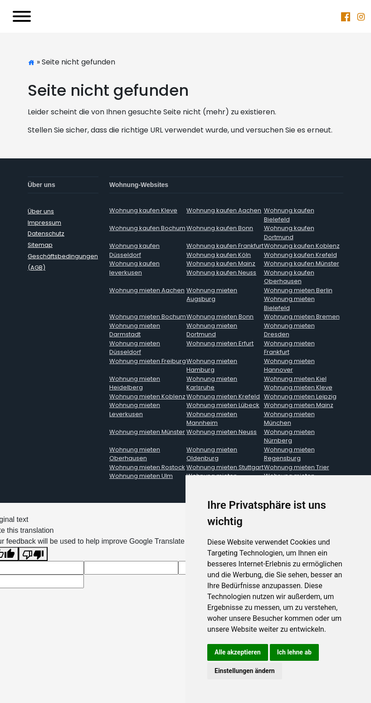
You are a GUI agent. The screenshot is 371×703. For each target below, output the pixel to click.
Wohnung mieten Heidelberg (134, 383)
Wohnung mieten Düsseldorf (134, 348)
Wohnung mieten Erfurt (220, 343)
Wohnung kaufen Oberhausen (289, 277)
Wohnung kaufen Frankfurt (225, 245)
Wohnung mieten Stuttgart (225, 467)
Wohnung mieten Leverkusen (134, 409)
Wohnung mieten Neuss (221, 432)
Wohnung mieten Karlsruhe (211, 383)
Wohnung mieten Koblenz (147, 396)
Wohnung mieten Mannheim (211, 419)
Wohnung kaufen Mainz (220, 263)
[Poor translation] (33, 554)
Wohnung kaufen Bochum (147, 228)
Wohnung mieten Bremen (302, 316)
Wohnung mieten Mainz (298, 405)
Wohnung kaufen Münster (301, 263)
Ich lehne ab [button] (294, 652)
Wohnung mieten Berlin (298, 290)
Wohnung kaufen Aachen (223, 210)
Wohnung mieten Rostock (147, 467)
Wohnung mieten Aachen (147, 290)
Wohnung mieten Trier (296, 467)
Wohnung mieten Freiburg (147, 361)
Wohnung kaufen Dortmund (289, 232)
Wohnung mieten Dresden (289, 330)
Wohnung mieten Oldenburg (211, 454)
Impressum (44, 222)
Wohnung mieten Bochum (147, 316)
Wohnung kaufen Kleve (143, 210)
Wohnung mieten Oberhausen (134, 454)
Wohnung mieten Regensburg (289, 454)
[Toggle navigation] (21, 16)
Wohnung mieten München (289, 419)
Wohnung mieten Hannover (289, 365)
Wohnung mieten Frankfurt (289, 348)
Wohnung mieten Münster (147, 432)
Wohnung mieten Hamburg (211, 365)
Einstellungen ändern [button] (245, 670)
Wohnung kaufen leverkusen (134, 268)
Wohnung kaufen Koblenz (302, 245)
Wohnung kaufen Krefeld (300, 255)
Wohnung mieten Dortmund (211, 330)
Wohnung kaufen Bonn (219, 228)
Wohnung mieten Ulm (141, 476)
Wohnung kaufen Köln (218, 255)
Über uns (41, 211)
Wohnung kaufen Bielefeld (289, 215)
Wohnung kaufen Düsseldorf (134, 250)
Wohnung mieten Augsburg (211, 295)
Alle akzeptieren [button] (238, 652)
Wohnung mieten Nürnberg (289, 436)
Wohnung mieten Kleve (298, 387)
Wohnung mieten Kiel (295, 378)
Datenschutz (46, 233)
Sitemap (40, 245)
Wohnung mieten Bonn (220, 316)
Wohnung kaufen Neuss (221, 272)
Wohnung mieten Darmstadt (134, 330)
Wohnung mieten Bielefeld (289, 303)
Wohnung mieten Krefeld (223, 396)
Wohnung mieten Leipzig (300, 396)
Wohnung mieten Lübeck (222, 405)
